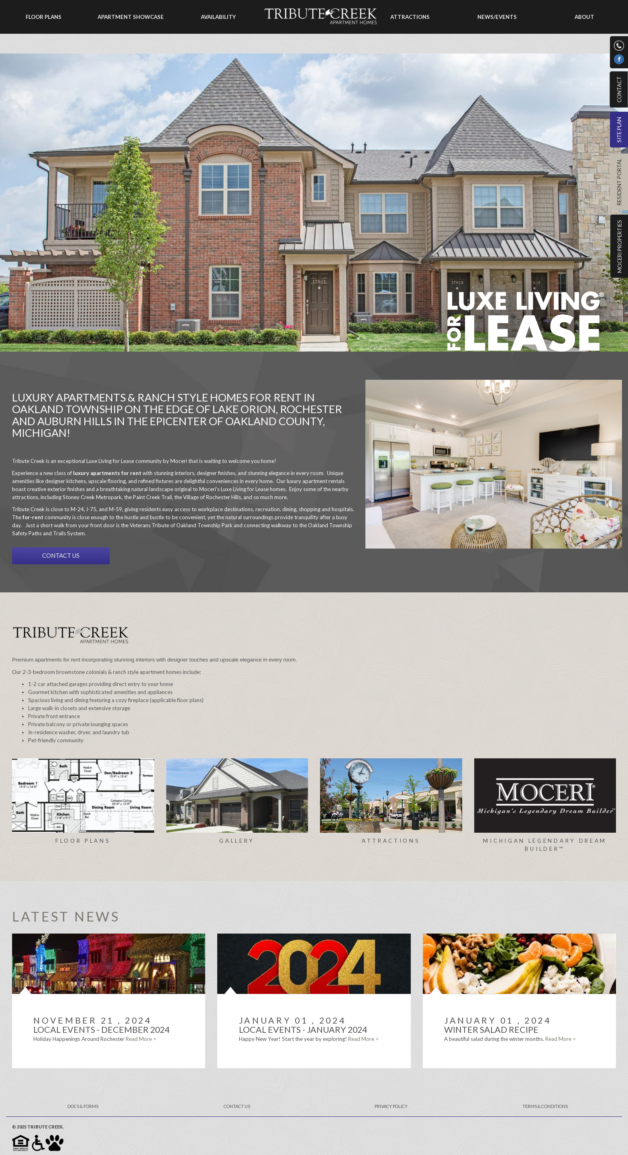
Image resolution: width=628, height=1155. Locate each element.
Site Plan (619, 130)
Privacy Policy (391, 1106)
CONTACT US (61, 555)
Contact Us (237, 1106)
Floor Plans (43, 17)
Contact (619, 89)
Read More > (141, 1039)
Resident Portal (619, 182)
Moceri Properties (619, 246)
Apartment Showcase (131, 17)
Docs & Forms (82, 1106)
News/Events (497, 17)
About (584, 17)
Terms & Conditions (545, 1106)
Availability (218, 17)
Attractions (410, 17)
